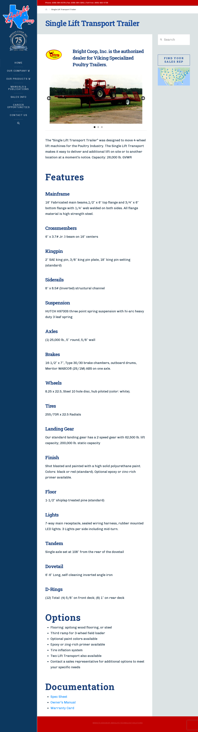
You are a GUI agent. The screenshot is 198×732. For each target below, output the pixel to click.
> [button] (142, 98)
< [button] (49, 98)
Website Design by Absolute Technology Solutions (118, 723)
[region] (96, 99)
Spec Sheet (58, 697)
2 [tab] (98, 127)
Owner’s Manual (63, 702)
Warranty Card (62, 708)
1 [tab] (94, 127)
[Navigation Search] (18, 123)
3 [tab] (102, 127)
